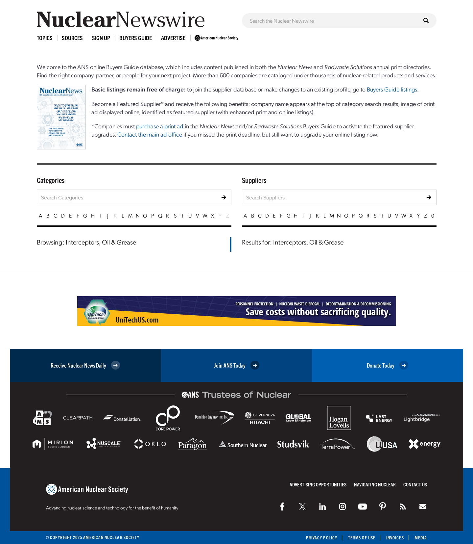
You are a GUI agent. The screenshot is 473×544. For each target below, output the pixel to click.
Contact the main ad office (149, 134)
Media (421, 537)
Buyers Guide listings (392, 89)
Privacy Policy (321, 537)
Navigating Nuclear (375, 484)
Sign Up (101, 37)
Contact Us (415, 484)
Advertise (173, 37)
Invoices (395, 537)
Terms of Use (361, 537)
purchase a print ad (159, 126)
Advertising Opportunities (318, 484)
